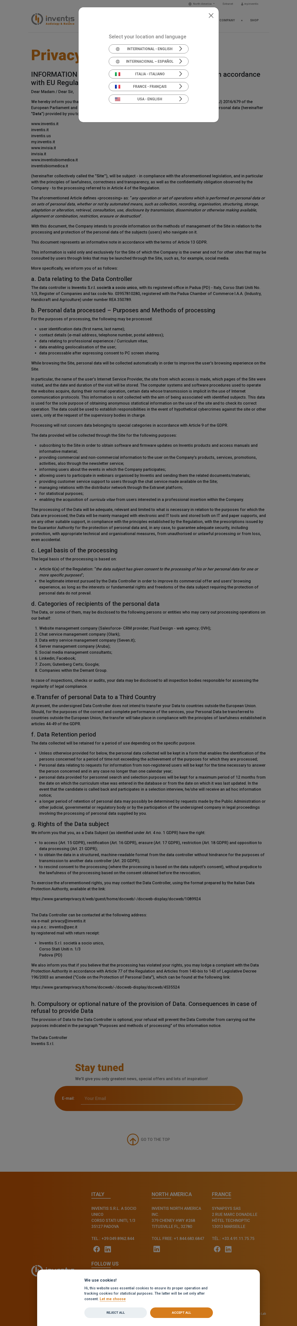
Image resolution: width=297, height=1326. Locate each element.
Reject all (115, 1312)
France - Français (141, 87)
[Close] (211, 15)
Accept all (181, 1312)
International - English (143, 49)
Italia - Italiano (140, 74)
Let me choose (113, 1299)
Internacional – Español (144, 61)
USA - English (138, 99)
